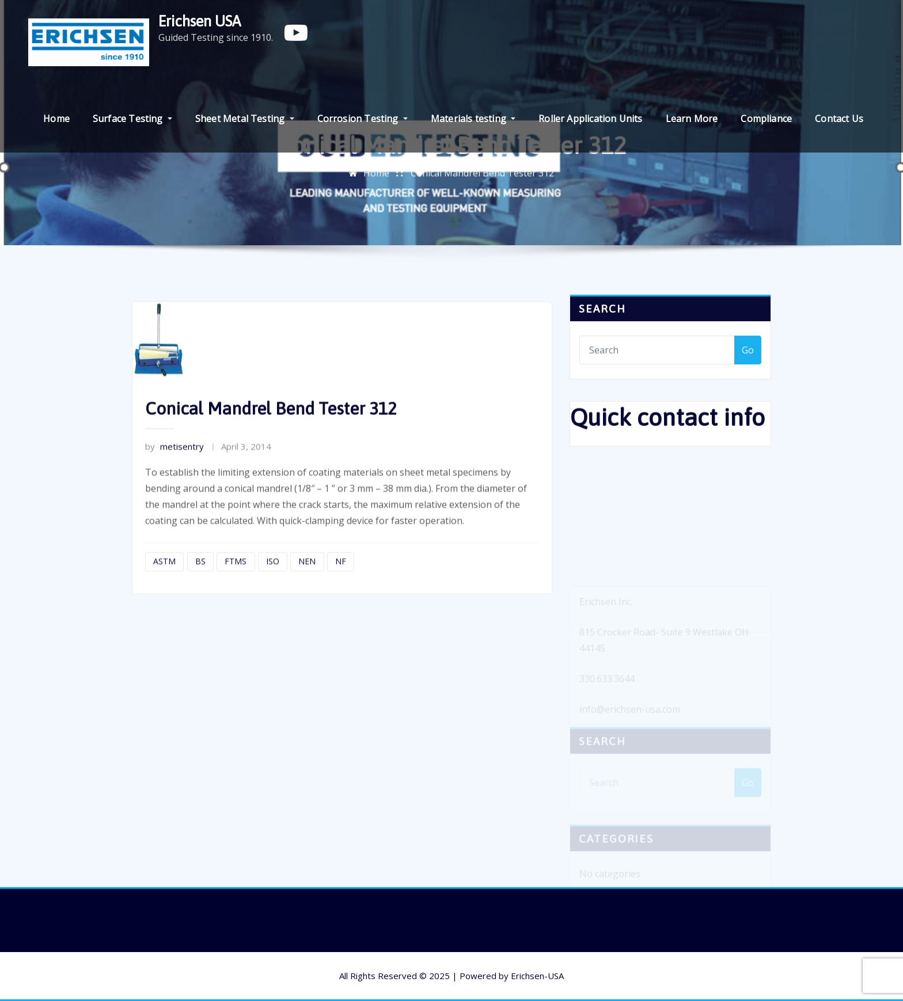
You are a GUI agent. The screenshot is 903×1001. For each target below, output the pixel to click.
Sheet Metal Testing (244, 118)
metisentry (174, 464)
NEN (307, 578)
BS (200, 578)
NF (340, 578)
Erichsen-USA (537, 975)
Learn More (692, 118)
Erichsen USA (199, 21)
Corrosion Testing (362, 118)
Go (748, 355)
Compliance (766, 118)
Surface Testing (132, 118)
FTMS (235, 578)
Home (56, 118)
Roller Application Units (590, 118)
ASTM (164, 578)
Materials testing (473, 118)
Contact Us (839, 118)
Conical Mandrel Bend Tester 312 (482, 176)
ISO (272, 578)
